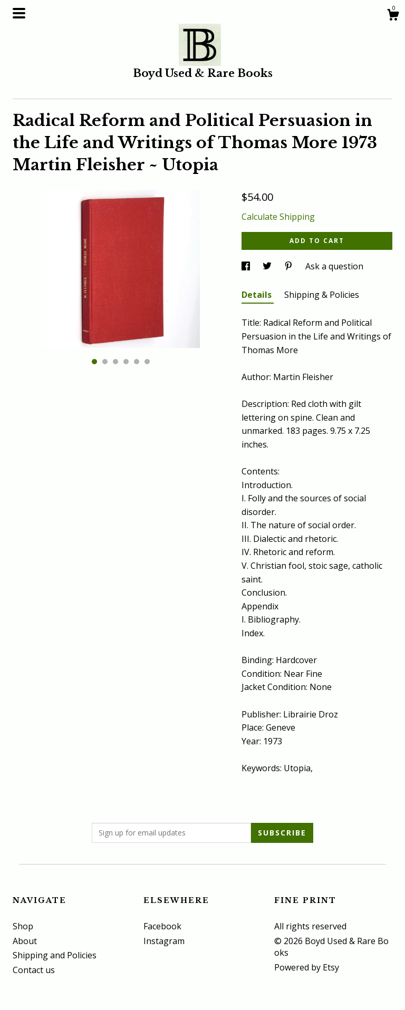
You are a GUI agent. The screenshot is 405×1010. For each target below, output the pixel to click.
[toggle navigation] (19, 13)
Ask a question (334, 266)
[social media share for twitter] (268, 266)
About (25, 941)
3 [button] (115, 361)
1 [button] (94, 361)
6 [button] (147, 361)
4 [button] (126, 361)
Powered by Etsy (306, 967)
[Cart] (393, 16)
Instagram (164, 941)
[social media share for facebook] (247, 266)
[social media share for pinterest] (289, 266)
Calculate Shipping (278, 216)
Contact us (34, 970)
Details (258, 294)
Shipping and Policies (55, 955)
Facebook (162, 926)
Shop (23, 926)
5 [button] (136, 361)
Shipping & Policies (321, 294)
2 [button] (105, 361)
